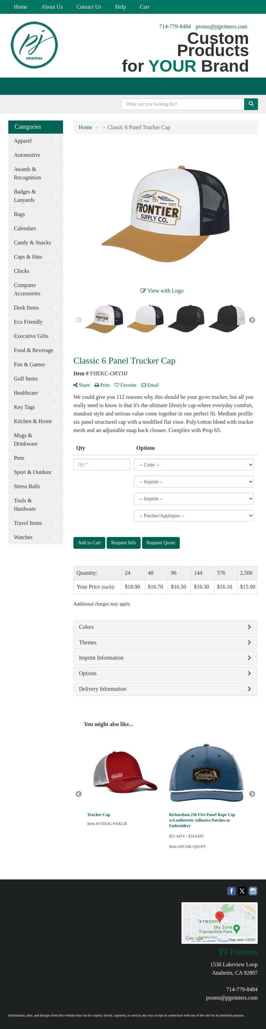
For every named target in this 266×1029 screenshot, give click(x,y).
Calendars (25, 228)
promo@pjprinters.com (221, 26)
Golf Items (26, 379)
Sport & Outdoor (32, 472)
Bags (19, 214)
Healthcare (26, 393)
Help (120, 7)
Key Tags (24, 407)
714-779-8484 (175, 26)
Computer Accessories (27, 289)
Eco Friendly (28, 322)
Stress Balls (27, 486)
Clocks (21, 271)
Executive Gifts (31, 336)
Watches (23, 537)
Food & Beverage (33, 350)
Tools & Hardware (25, 505)
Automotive (27, 155)
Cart (145, 7)
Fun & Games (29, 364)
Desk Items (26, 308)
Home (20, 7)
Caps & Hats (28, 257)
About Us (52, 7)
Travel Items (28, 523)
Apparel (23, 141)
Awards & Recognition (27, 173)
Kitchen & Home (33, 421)
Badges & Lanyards (25, 196)
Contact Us (89, 7)
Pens (19, 458)
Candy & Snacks (32, 242)
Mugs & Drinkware (25, 439)
